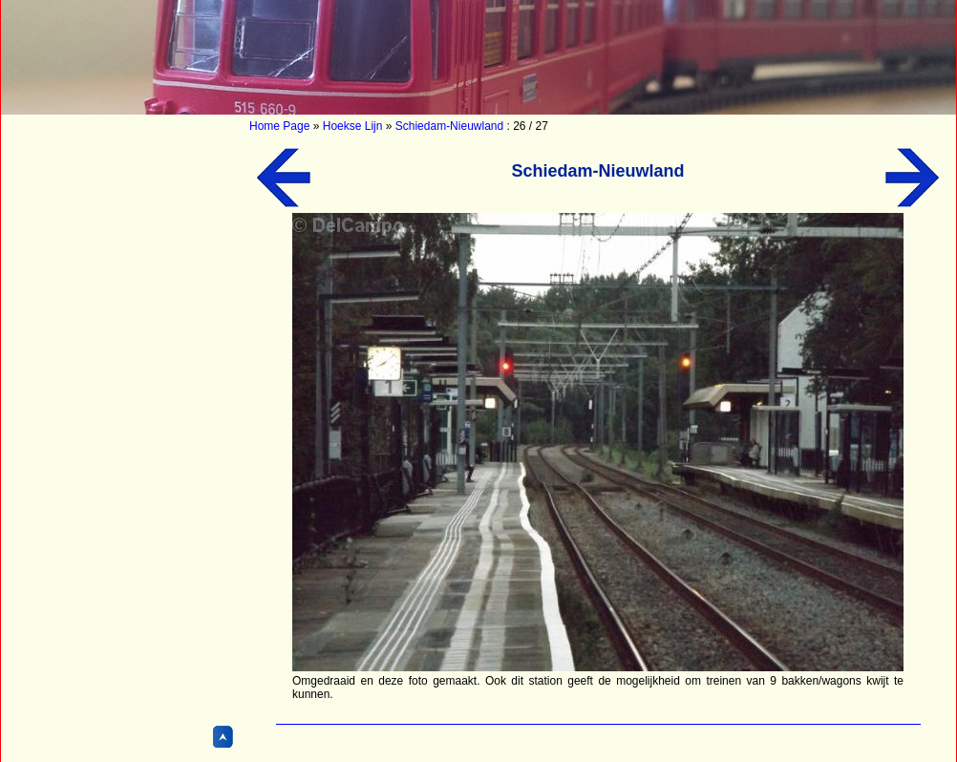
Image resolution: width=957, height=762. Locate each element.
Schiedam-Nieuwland (449, 126)
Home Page (279, 126)
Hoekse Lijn (353, 126)
